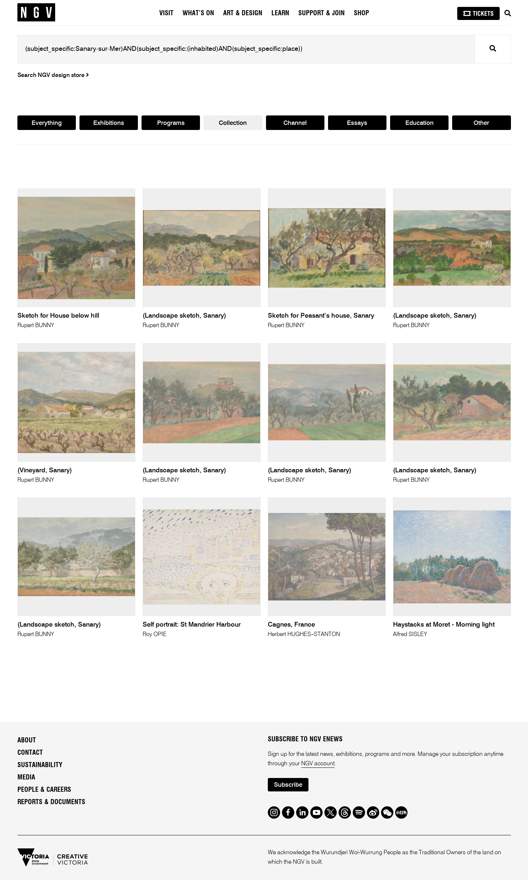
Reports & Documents (51, 802)
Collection (233, 123)
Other (481, 123)
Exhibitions (108, 123)
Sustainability (39, 765)
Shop (361, 13)
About (26, 740)
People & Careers (44, 790)
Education (419, 123)
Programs (171, 123)
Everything (47, 123)
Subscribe (288, 785)
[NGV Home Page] (36, 12)
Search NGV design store (53, 75)
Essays (357, 123)
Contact (30, 753)
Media (26, 777)
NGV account (318, 764)
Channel (295, 123)
